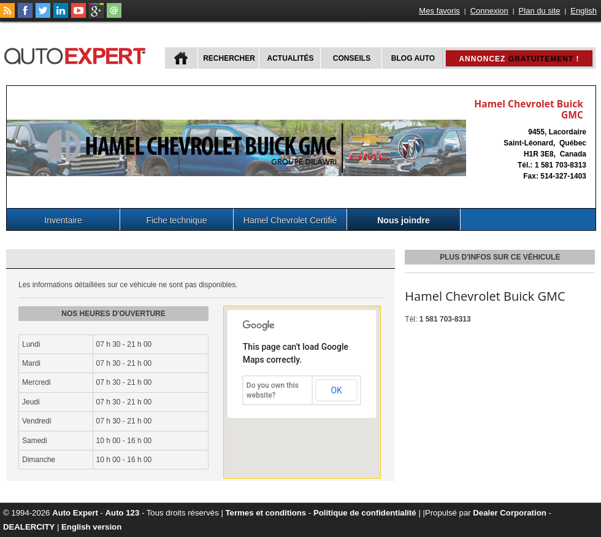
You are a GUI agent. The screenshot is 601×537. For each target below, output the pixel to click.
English (583, 10)
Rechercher (229, 58)
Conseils (351, 58)
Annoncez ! (519, 59)
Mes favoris (439, 10)
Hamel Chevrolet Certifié (290, 220)
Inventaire (63, 220)
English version (91, 526)
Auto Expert (75, 512)
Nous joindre (403, 220)
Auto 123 (122, 512)
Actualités (290, 58)
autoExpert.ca (77, 54)
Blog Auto (413, 58)
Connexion (489, 10)
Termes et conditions (266, 512)
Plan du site (540, 10)
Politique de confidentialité (364, 512)
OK (336, 390)
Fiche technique (177, 220)
